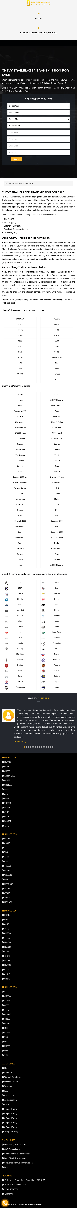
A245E (20, 357)
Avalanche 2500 (20, 411)
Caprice (57, 444)
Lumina (57, 493)
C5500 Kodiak (56, 433)
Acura (13, 583)
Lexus (13, 638)
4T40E (20, 330)
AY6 (20, 363)
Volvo (50, 688)
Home (8, 183)
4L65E (20, 324)
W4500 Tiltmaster (57, 400)
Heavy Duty (15, 611)
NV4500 (57, 374)
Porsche (50, 666)
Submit (16, 159)
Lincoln (50, 638)
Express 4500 (57, 482)
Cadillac (14, 594)
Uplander (20, 559)
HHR (57, 488)
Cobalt (56, 455)
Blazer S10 (57, 416)
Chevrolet (17, 183)
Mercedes (51, 644)
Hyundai (50, 616)
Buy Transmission (21, 1204)
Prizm (20, 515)
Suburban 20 (20, 537)
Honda (50, 611)
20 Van (56, 394)
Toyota (50, 682)
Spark (20, 532)
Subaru (50, 677)
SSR (57, 515)
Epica (20, 471)
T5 (20, 379)
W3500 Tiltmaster (57, 565)
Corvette (20, 466)
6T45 (57, 346)
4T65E (56, 335)
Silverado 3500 (20, 526)
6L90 (57, 341)
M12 (56, 363)
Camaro (20, 444)
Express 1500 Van (20, 477)
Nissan (50, 655)
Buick (50, 589)
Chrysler (14, 600)
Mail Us (38, 18)
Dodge (50, 600)
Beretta (20, 416)
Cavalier (57, 449)
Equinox (57, 471)
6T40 (20, 346)
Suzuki (14, 682)
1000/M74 (20, 319)
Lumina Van (20, 499)
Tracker (57, 543)
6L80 (20, 341)
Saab (13, 671)
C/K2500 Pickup (20, 427)
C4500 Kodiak (20, 433)
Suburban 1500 (57, 532)
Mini (49, 649)
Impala (20, 493)
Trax (56, 554)
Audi (50, 583)
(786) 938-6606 (8, 303)
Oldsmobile (14, 660)
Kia (13, 633)
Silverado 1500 (20, 521)
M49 (20, 368)
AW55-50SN (56, 357)
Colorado (20, 460)
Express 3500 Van (20, 482)
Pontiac (14, 666)
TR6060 (57, 379)
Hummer (14, 616)
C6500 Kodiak (20, 438)
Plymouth (50, 660)
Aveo (57, 411)
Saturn (50, 671)
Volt (20, 565)
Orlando (20, 510)
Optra (57, 504)
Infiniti (13, 622)
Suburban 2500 (57, 537)
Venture (57, 559)
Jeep (50, 627)
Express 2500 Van (57, 477)
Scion (13, 677)
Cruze (57, 466)
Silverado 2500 (56, 521)
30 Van (20, 400)
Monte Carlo (20, 504)
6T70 (20, 352)
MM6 (57, 368)
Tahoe (20, 543)
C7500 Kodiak (56, 438)
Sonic (57, 526)
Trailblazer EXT (57, 548)
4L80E (56, 324)
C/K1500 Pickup (57, 422)
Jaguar (14, 627)
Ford (13, 605)
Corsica (57, 460)
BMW (13, 589)
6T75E (56, 352)
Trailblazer (20, 548)
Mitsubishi (14, 655)
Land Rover (51, 633)
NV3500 (20, 374)
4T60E (20, 335)
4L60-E (57, 319)
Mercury (14, 649)
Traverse (20, 554)
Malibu (56, 499)
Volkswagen (15, 688)
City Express (20, 455)
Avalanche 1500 (57, 405)
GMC (50, 605)
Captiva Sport (20, 449)
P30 (56, 510)
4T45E (56, 330)
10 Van (20, 394)
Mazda (14, 644)
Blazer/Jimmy (20, 422)
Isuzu (50, 622)
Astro (20, 405)
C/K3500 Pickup (57, 427)
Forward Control (20, 488)
